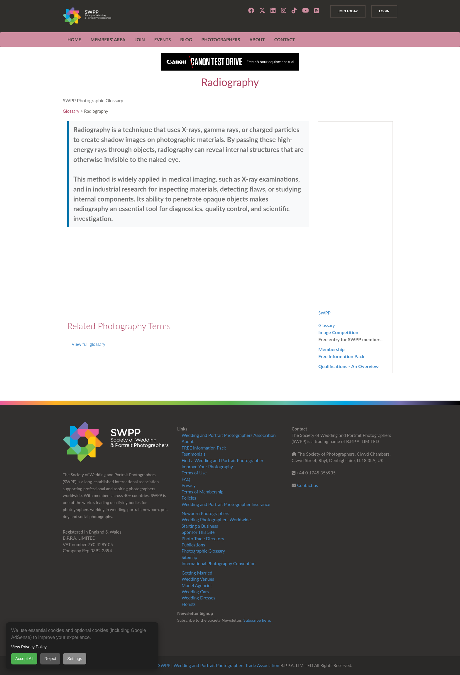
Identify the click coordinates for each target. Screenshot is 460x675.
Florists (189, 604)
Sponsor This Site (198, 532)
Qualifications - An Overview (348, 366)
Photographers (221, 39)
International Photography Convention (219, 563)
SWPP (324, 312)
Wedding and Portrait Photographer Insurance (226, 504)
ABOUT (257, 39)
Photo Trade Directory (203, 538)
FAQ (186, 479)
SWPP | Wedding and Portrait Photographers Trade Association (218, 665)
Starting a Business (200, 526)
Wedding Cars (195, 591)
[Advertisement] (188, 274)
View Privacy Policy (29, 647)
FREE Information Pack (204, 447)
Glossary (71, 111)
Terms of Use (194, 472)
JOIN (140, 39)
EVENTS (162, 39)
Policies (189, 497)
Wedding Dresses (198, 597)
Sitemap (189, 557)
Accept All (24, 658)
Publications (193, 544)
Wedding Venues (198, 579)
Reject (50, 658)
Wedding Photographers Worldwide (216, 519)
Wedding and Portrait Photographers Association (229, 435)
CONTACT (284, 39)
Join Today (342, 11)
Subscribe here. (257, 620)
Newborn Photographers (205, 513)
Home (74, 39)
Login (382, 11)
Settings (74, 658)
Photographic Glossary (203, 550)
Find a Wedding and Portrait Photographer (222, 460)
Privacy (189, 485)
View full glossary (88, 344)
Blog (186, 39)
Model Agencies (197, 585)
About (188, 441)
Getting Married (197, 572)
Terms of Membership (203, 491)
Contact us (307, 485)
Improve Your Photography (207, 466)
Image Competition (338, 332)
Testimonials (193, 454)
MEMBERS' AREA (107, 39)
